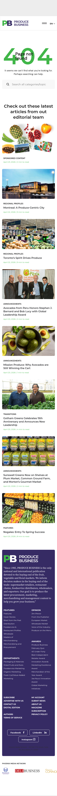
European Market (39, 620)
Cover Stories (10, 617)
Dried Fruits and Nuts (13, 665)
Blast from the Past (12, 620)
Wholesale (8, 634)
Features (8, 613)
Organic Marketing (12, 672)
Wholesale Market (39, 623)
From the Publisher (40, 617)
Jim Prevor (36, 613)
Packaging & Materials (14, 661)
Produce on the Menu (41, 630)
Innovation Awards (39, 661)
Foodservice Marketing (14, 668)
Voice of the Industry (40, 627)
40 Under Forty (38, 651)
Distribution (9, 623)
